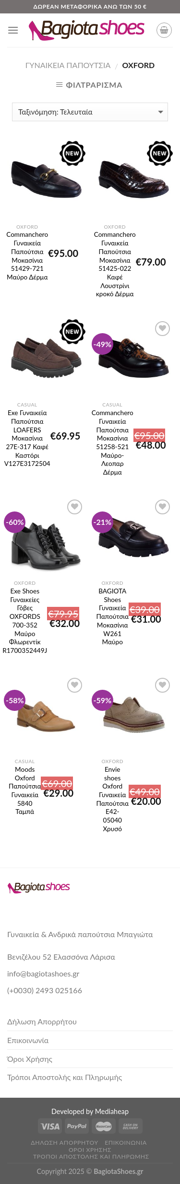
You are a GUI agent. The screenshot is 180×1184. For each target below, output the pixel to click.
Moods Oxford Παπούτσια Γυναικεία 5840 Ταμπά (25, 780)
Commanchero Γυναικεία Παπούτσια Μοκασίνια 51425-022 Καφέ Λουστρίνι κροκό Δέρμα (115, 245)
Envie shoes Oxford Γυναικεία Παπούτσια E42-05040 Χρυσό (112, 780)
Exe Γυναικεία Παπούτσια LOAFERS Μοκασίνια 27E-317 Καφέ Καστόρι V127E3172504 (27, 423)
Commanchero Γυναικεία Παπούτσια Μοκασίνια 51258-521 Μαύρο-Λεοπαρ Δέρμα (112, 423)
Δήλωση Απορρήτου (42, 1021)
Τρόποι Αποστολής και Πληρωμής (64, 1076)
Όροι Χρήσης (29, 1058)
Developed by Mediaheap (90, 1111)
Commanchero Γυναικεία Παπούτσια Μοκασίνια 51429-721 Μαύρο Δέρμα (27, 245)
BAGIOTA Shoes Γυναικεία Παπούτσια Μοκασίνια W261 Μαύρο (112, 601)
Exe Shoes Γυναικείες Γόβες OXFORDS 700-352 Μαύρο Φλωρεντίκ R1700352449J (24, 601)
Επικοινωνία (27, 1040)
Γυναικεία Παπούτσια (67, 65)
